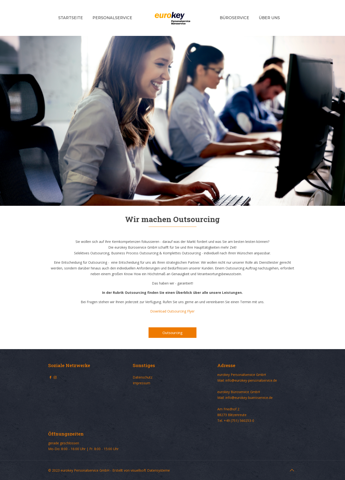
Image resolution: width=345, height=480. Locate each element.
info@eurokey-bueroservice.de (249, 397)
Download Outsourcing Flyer (172, 311)
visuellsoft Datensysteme (150, 470)
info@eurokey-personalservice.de (251, 380)
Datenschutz (142, 377)
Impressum (141, 383)
